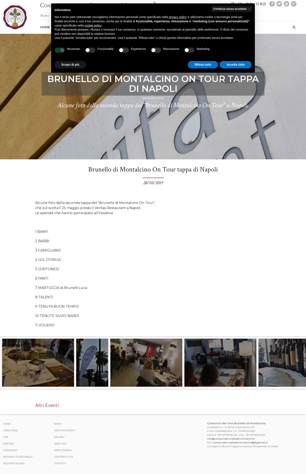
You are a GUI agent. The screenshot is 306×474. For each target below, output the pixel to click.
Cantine (8, 443)
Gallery (59, 437)
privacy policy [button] (178, 17)
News (44, 13)
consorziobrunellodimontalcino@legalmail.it (240, 442)
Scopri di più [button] (70, 64)
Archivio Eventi (64, 430)
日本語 (261, 4)
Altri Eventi (47, 405)
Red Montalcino (14, 463)
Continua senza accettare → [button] (231, 8)
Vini (5, 437)
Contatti (60, 463)
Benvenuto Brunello (17, 456)
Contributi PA (63, 456)
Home (45, 25)
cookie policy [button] (93, 25)
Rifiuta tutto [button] (203, 64)
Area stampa (63, 450)
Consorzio (10, 450)
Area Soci (60, 443)
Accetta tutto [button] (235, 64)
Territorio (10, 430)
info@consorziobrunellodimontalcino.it (231, 438)
